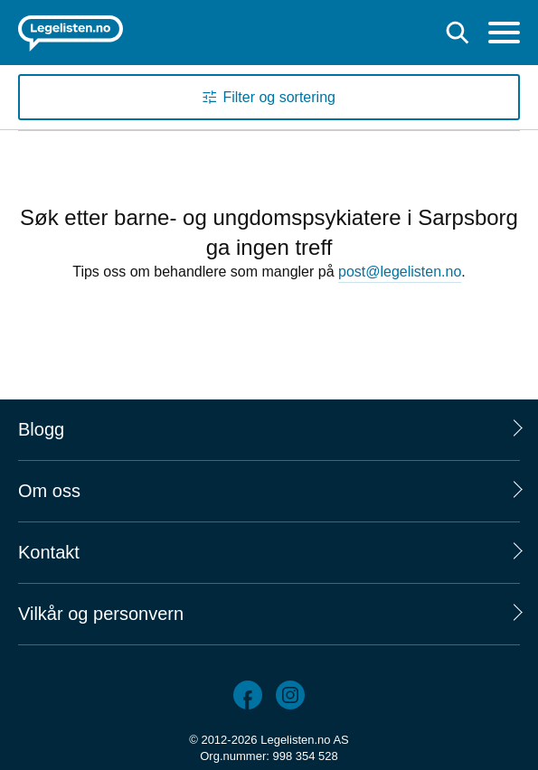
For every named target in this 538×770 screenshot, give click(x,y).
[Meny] (504, 35)
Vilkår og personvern (101, 614)
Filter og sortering (278, 97)
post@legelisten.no (399, 271)
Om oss (49, 491)
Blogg (41, 429)
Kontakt (49, 552)
